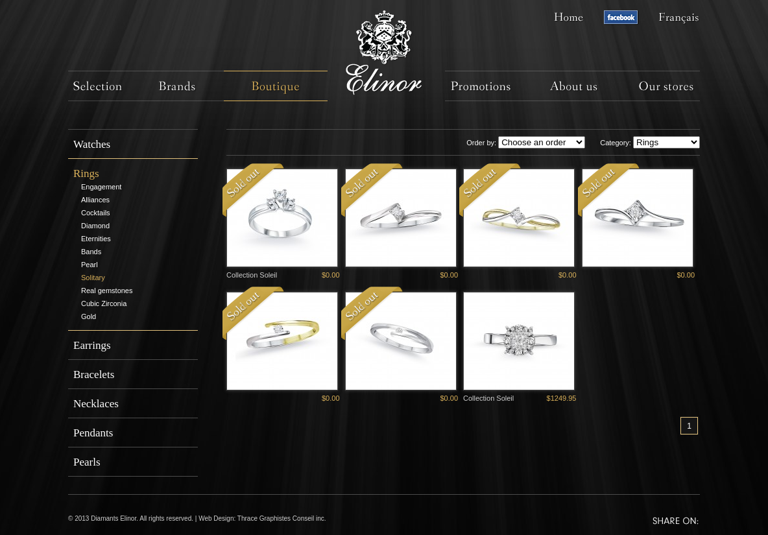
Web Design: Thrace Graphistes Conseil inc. (262, 518)
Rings (86, 173)
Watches (91, 144)
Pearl (89, 264)
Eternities (96, 239)
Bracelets (93, 374)
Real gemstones (107, 290)
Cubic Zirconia (103, 303)
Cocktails (95, 213)
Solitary (93, 277)
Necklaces (96, 404)
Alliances (95, 200)
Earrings (92, 345)
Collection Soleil (251, 275)
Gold (88, 316)
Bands (91, 252)
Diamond (95, 226)
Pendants (93, 433)
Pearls (87, 462)
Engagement (101, 187)
